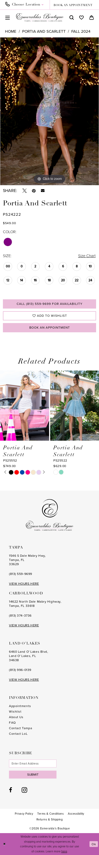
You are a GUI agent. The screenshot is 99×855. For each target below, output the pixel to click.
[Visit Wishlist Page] (81, 17)
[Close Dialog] (4, 844)
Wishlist (15, 711)
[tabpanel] (49, 111)
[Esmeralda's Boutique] (40, 17)
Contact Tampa (20, 728)
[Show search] (72, 17)
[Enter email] (32, 764)
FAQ (12, 722)
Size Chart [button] (87, 256)
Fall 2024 (80, 31)
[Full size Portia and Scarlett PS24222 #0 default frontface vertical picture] (49, 111)
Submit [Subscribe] (33, 774)
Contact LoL (18, 734)
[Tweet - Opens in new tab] (24, 191)
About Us (16, 717)
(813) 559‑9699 (20, 574)
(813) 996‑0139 (20, 670)
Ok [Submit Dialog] (94, 844)
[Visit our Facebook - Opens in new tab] (10, 790)
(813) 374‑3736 (20, 615)
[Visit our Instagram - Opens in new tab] (24, 790)
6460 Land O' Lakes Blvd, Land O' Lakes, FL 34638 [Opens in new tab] (28, 656)
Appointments (20, 706)
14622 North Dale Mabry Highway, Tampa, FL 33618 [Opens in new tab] (35, 603)
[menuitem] (26, 4)
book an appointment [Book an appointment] (73, 5)
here (64, 851)
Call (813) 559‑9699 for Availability (50, 303)
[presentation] (24, 405)
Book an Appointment (49, 327)
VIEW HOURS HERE (24, 584)
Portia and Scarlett (44, 31)
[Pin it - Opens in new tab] (34, 191)
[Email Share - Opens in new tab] (43, 191)
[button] (7, 17)
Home (10, 31)
